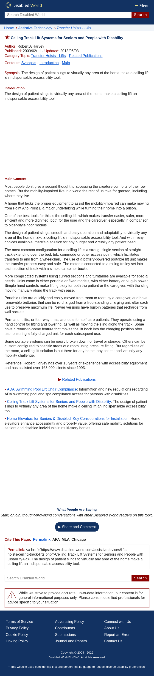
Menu (141, 5)
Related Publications (86, 56)
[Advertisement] (77, 139)
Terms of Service (19, 622)
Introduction (49, 63)
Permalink (41, 539)
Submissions (65, 635)
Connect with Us (117, 622)
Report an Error (116, 635)
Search (140, 15)
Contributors (65, 628)
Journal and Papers (71, 641)
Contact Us (113, 641)
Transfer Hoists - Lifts (48, 56)
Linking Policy (17, 641)
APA (56, 539)
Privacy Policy (17, 628)
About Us (111, 628)
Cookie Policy (17, 635)
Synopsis (28, 63)
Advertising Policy (69, 622)
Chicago (78, 539)
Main (66, 63)
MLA (66, 539)
